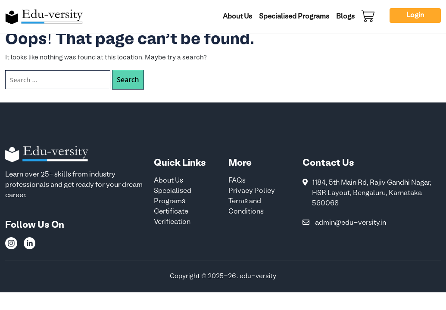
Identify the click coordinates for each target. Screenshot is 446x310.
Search (128, 79)
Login (415, 15)
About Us (237, 17)
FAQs (237, 181)
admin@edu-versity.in (350, 223)
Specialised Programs (294, 17)
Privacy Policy (251, 191)
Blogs (345, 17)
